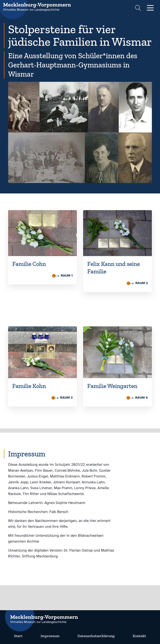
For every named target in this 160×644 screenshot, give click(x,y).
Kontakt (139, 636)
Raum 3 (63, 397)
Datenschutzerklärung (96, 636)
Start (18, 636)
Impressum (50, 636)
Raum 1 (63, 275)
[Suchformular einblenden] (138, 8)
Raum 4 (138, 397)
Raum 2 (138, 283)
